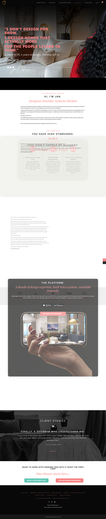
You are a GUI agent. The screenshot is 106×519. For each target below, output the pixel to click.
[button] (14, 439)
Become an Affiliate (78, 492)
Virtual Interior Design (61, 498)
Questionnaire (56, 492)
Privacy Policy (40, 495)
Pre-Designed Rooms (44, 498)
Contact (66, 492)
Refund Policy (52, 495)
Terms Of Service (65, 495)
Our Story (24, 492)
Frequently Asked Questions (39, 492)
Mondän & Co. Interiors (56, 517)
